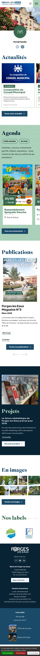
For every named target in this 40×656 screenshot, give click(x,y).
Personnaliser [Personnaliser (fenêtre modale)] (33, 653)
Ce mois (24, 141)
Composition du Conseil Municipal (14, 91)
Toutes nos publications (18, 347)
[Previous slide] (17, 47)
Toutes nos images (12, 502)
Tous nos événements (13, 231)
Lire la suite (6, 437)
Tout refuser (20, 653)
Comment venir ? (20, 620)
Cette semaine (10, 141)
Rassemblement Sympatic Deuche (15, 211)
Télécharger (6, 333)
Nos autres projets (12, 444)
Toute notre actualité (13, 114)
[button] (16, 354)
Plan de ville (20, 617)
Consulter (5, 340)
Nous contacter (19, 580)
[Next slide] (22, 47)
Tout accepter (7, 653)
